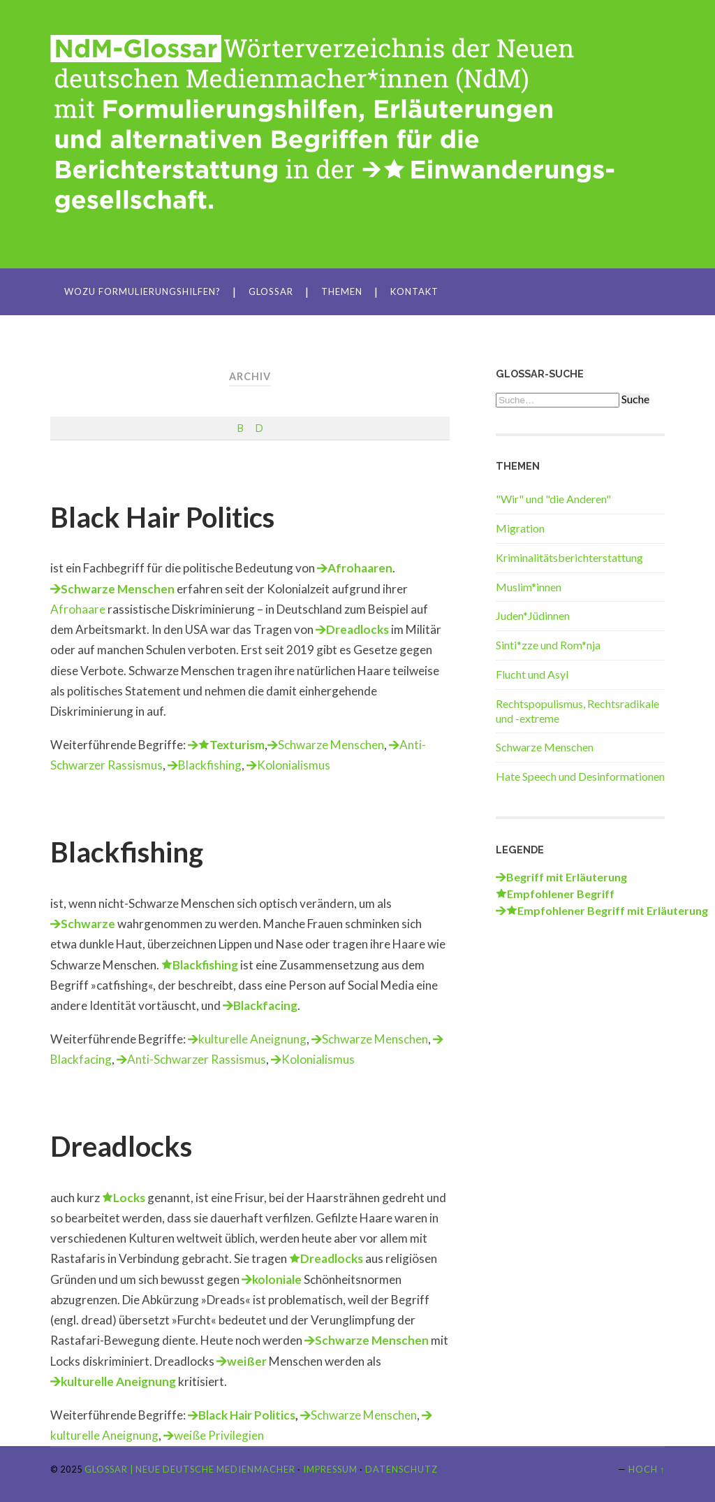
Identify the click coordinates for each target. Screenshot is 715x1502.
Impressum (330, 1469)
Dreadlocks (357, 629)
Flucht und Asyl (532, 674)
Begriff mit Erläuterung (566, 876)
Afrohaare (77, 609)
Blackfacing (265, 1005)
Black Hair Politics (162, 517)
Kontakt (414, 291)
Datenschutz (401, 1469)
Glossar (271, 291)
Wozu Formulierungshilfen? (142, 291)
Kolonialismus (293, 765)
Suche (635, 399)
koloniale (277, 1279)
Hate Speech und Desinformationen (580, 776)
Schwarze (88, 923)
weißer (247, 1361)
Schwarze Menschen (118, 589)
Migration (520, 528)
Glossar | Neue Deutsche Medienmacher (189, 1469)
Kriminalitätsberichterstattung (569, 557)
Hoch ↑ (646, 1469)
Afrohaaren (359, 568)
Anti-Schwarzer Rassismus (196, 1059)
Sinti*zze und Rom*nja (548, 644)
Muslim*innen (528, 586)
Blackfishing (210, 765)
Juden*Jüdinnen (533, 615)
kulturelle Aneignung (252, 1039)
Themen (341, 291)
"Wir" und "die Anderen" (553, 498)
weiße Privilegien (219, 1435)
